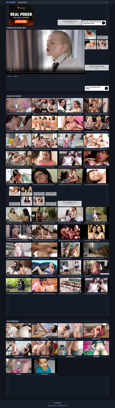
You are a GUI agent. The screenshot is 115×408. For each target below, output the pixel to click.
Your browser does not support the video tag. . (45, 52)
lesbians (16, 76)
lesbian (10, 76)
